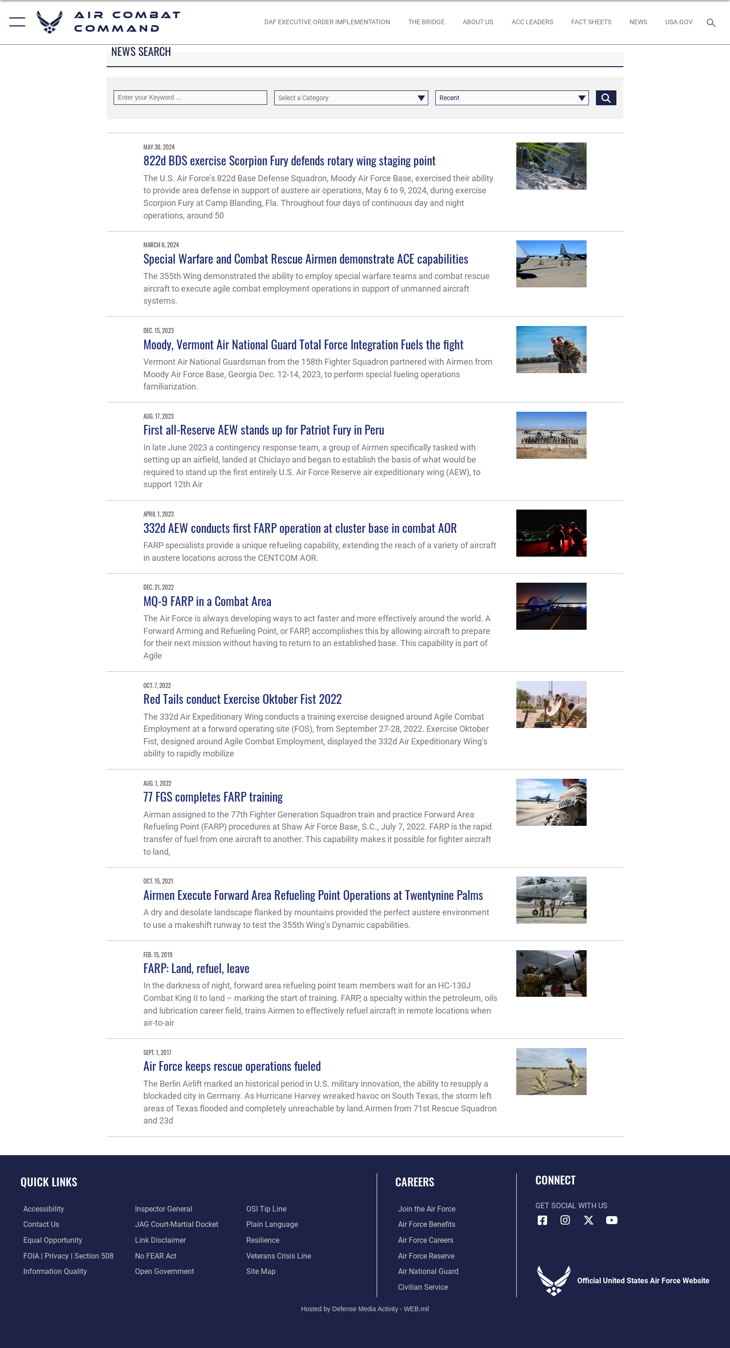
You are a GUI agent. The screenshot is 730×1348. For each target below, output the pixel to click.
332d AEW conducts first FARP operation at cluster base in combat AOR (300, 527)
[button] (15, 22)
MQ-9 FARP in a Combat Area (207, 600)
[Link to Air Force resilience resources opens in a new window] (263, 1240)
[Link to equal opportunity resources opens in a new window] (50, 1240)
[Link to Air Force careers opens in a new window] (423, 1240)
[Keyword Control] (190, 97)
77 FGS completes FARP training (213, 796)
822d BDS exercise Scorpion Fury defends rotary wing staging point (289, 160)
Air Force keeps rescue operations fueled (232, 1065)
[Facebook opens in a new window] (542, 1220)
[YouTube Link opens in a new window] (612, 1220)
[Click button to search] (606, 97)
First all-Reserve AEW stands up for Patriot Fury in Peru (263, 429)
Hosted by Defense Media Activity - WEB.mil (365, 1308)
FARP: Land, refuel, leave (196, 967)
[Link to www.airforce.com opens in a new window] (424, 1209)
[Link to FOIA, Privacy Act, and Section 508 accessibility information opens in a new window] (65, 1255)
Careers (414, 1181)
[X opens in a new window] (588, 1220)
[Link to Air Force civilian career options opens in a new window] (420, 1286)
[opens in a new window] (679, 22)
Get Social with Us (571, 1205)
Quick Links (48, 1181)
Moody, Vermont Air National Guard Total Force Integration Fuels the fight (303, 344)
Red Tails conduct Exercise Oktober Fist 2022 (242, 698)
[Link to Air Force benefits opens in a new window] (424, 1224)
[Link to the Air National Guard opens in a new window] (425, 1270)
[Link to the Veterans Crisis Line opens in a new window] (279, 1255)
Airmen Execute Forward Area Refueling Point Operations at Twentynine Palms (313, 894)
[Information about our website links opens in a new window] (159, 1240)
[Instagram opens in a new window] (565, 1220)
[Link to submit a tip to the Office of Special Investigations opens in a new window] (267, 1209)
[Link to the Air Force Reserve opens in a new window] (423, 1255)
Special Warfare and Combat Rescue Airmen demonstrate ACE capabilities (305, 258)
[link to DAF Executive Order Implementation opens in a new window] (327, 22)
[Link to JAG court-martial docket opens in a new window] (175, 1224)
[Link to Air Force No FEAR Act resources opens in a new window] (155, 1255)
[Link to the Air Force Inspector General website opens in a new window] (162, 1209)
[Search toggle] (712, 22)
